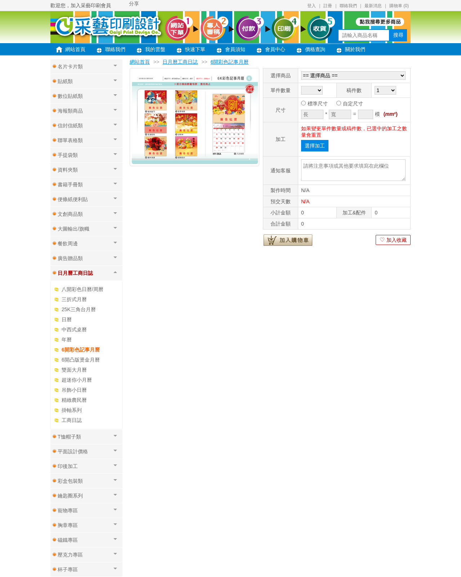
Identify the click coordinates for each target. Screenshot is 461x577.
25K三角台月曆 (79, 309)
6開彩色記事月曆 (81, 350)
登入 (311, 5)
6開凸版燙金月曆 (81, 360)
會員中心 (275, 49)
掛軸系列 (72, 410)
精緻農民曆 (74, 400)
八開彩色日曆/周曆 (82, 289)
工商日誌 (72, 420)
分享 (134, 3)
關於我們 (355, 49)
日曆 (67, 319)
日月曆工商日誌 (180, 62)
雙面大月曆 (74, 370)
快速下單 (195, 49)
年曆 (67, 339)
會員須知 (235, 49)
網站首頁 (75, 49)
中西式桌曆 (74, 329)
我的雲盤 (155, 49)
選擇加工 (315, 146)
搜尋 (398, 35)
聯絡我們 (348, 5)
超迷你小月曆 (77, 380)
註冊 (327, 5)
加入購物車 (288, 240)
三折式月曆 (74, 299)
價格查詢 (315, 49)
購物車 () (399, 5)
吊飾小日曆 (74, 390)
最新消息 (373, 5)
